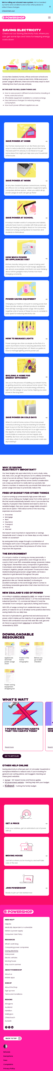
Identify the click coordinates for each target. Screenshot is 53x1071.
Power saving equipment (21, 299)
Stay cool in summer (13, 964)
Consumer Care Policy (14, 934)
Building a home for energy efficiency (18, 377)
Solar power (9, 954)
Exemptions (8, 1056)
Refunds (6, 1052)
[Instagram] (9, 1027)
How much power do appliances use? (18, 259)
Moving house (14, 856)
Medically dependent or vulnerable (18, 927)
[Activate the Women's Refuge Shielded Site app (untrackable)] (5, 1046)
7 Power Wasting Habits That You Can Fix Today (22, 730)
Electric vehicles (11, 957)
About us (8, 974)
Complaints (8, 1064)
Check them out (8, 11)
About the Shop (11, 987)
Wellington (9, 1014)
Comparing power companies (17, 947)
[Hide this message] (50, 6)
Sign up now (10, 991)
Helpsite (8, 924)
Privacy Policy (9, 1068)
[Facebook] (6, 1027)
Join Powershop (16, 888)
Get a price (12, 824)
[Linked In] (12, 1027)
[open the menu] (49, 17)
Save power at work (18, 181)
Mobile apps (10, 977)
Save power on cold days (21, 418)
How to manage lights (19, 339)
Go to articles (12, 756)
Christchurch (10, 1017)
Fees (5, 1060)
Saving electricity (11, 951)
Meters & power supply (14, 931)
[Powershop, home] (13, 17)
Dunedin (8, 1021)
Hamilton (8, 1010)
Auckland (8, 1007)
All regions (9, 1004)
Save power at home (18, 141)
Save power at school (19, 218)
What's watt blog (11, 944)
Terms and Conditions (13, 994)
